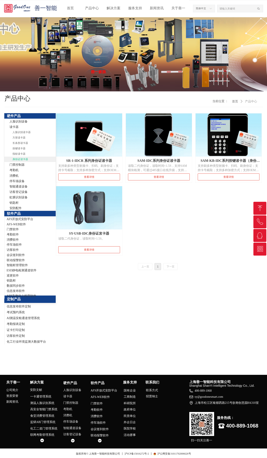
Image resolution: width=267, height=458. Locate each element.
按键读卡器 (19, 148)
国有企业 (130, 390)
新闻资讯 (157, 8)
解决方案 (113, 8)
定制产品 (14, 299)
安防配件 (15, 208)
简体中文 (201, 8)
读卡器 (14, 127)
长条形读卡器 (20, 143)
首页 (70, 8)
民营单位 (130, 416)
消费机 (14, 175)
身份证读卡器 (20, 159)
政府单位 (130, 409)
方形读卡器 (19, 137)
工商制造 (130, 396)
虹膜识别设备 (18, 197)
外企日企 (130, 422)
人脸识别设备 (18, 121)
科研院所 (130, 403)
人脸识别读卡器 (22, 132)
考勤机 (14, 170)
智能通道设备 (18, 186)
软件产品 (14, 213)
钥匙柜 (14, 202)
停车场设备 (17, 181)
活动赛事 (130, 435)
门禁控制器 (17, 164)
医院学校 (130, 428)
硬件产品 (14, 116)
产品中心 (92, 8)
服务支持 (135, 8)
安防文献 (36, 389)
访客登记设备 (18, 192)
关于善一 (178, 8)
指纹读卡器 (19, 153)
